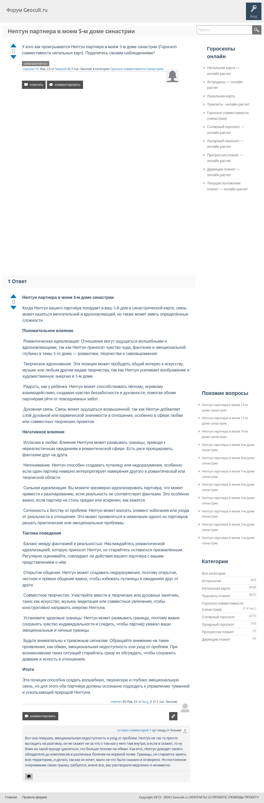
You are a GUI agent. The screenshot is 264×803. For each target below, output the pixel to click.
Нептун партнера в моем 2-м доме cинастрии (228, 527)
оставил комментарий (133, 730)
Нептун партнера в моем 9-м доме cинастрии (228, 447)
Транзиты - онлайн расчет (228, 104)
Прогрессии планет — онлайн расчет (225, 158)
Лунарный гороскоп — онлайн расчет (225, 144)
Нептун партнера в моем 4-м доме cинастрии (228, 500)
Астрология (211, 581)
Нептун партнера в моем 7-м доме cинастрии (228, 474)
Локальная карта (221, 96)
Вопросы (78, 14)
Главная (61, 14)
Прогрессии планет (218, 632)
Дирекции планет (216, 639)
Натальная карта (216, 588)
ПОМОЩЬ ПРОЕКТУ (244, 797)
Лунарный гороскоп (218, 624)
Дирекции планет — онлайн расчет (223, 172)
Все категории (213, 573)
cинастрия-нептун (35, 63)
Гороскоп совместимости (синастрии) (136, 69)
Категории (112, 14)
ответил (116, 702)
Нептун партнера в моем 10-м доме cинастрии (225, 434)
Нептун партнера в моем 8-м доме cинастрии (228, 460)
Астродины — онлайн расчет (225, 85)
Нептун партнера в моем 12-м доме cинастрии (225, 407)
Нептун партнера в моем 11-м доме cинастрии (225, 420)
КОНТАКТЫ (198, 797)
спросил (29, 69)
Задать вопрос (137, 14)
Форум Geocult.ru (26, 10)
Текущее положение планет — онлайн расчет (227, 186)
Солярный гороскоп (218, 617)
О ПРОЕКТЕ (218, 797)
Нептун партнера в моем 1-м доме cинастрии (228, 540)
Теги (94, 14)
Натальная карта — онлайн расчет (223, 70)
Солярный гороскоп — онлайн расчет (225, 129)
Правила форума (34, 797)
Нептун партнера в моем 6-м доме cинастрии (228, 487)
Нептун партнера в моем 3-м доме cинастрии (228, 514)
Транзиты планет (216, 596)
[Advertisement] (100, 137)
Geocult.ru (180, 797)
